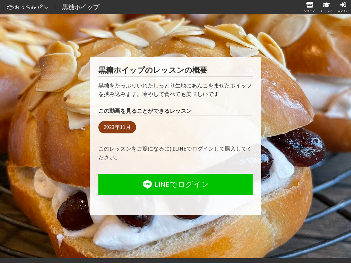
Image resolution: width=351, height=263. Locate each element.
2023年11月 (117, 126)
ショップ (309, 10)
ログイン (343, 10)
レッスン (326, 10)
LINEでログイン (175, 184)
